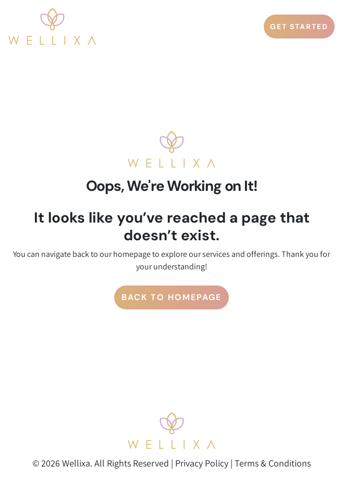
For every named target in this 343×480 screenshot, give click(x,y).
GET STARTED (299, 26)
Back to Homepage (171, 297)
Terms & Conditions (273, 463)
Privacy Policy (201, 463)
